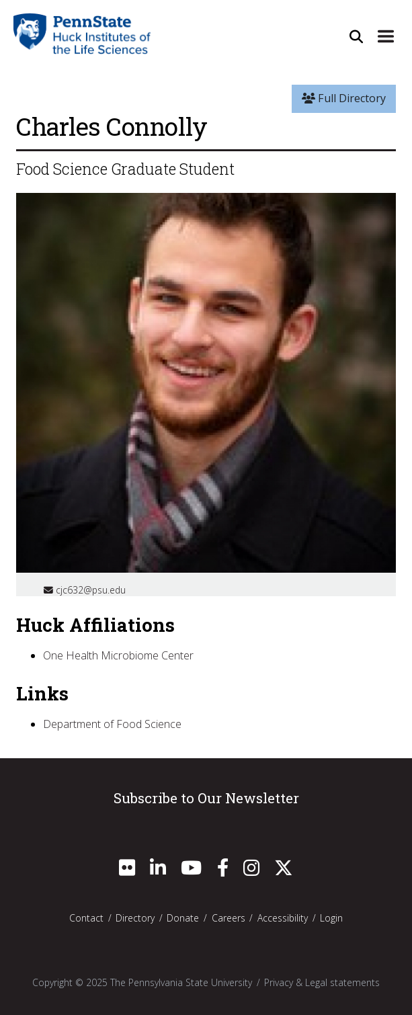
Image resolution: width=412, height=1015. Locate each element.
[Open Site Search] (356, 36)
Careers (228, 917)
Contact (86, 917)
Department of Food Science (112, 724)
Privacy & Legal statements (322, 982)
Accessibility (282, 917)
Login (331, 917)
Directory (135, 917)
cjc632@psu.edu (85, 589)
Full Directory (344, 98)
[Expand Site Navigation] (386, 36)
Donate (183, 917)
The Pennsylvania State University (181, 982)
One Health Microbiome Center (118, 655)
